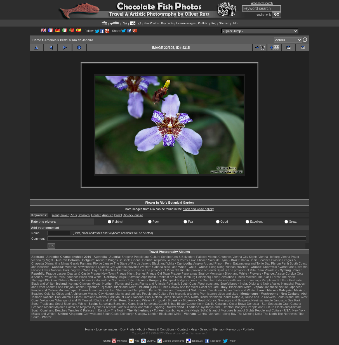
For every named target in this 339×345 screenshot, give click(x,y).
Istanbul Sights (244, 310)
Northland (215, 297)
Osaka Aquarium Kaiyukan (97, 290)
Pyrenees (71, 277)
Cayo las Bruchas (104, 270)
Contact (182, 329)
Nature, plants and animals (123, 293)
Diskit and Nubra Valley (265, 283)
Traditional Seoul (51, 303)
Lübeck (240, 277)
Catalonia (221, 303)
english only (263, 14)
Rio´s (73, 215)
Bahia (245, 260)
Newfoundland (87, 266)
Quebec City (106, 266)
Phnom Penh (280, 263)
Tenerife (111, 307)
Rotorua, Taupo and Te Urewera (254, 297)
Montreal (71, 266)
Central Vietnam (208, 313)
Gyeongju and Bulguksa (234, 300)
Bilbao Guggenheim (190, 303)
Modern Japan (68, 290)
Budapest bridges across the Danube (188, 280)
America (50, 40)
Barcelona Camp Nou (128, 303)
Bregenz (127, 256)
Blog (213, 23)
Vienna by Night (42, 260)
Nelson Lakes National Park (171, 297)
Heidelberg (203, 277)
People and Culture (147, 256)
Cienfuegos (125, 270)
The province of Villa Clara (246, 270)
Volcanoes (47, 300)
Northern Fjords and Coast (120, 283)
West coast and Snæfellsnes (217, 283)
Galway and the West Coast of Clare (194, 287)
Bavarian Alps (137, 277)
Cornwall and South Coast (101, 313)
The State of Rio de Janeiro (132, 263)
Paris (61, 277)
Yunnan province (236, 266)
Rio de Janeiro (82, 40)
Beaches (37, 293)
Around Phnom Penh (218, 263)
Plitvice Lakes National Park (50, 270)
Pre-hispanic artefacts (184, 293)
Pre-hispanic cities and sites (219, 293)
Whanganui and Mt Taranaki (74, 300)
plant (55, 215)
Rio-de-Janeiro (133, 215)
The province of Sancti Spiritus (206, 270)
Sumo (203, 290)
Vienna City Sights (245, 256)
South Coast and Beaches (49, 310)
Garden (96, 215)
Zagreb (75, 270)
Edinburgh (127, 313)
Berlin (152, 277)
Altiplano (160, 260)
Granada (37, 307)
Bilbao (172, 303)
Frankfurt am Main (169, 277)
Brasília (276, 260)
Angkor (198, 263)
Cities (78, 297)
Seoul (35, 303)
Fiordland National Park (99, 297)
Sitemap (224, 23)
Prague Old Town (158, 273)
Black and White (163, 263)
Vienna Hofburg (269, 256)
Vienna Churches (220, 256)
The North (288, 277)
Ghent (135, 260)
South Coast (188, 283)
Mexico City (96, 293)
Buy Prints (127, 329)
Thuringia (37, 280)
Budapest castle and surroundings (238, 280)
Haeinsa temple (262, 300)
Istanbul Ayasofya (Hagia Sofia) (186, 310)
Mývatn (96, 283)
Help (234, 23)
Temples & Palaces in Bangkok (89, 310)
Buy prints (167, 23)
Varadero (271, 270)
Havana (138, 270)
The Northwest (287, 313)
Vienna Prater (290, 256)
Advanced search (262, 3)
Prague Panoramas (184, 273)
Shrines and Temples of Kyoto (136, 290)
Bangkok (241, 307)
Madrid (49, 307)
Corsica (291, 273)
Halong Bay (228, 313)
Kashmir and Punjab (60, 287)
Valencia (123, 307)
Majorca (60, 307)
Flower (64, 215)
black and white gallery (198, 209)
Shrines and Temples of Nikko (178, 290)
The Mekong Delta (249, 313)
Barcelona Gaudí (155, 303)
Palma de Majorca (78, 307)
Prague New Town (103, 273)
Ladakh (79, 287)
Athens (86, 280)
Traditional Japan (220, 290)
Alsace (280, 273)
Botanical (84, 215)
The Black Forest (269, 277)
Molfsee (251, 277)
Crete (130, 280)
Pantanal (86, 263)
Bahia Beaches (260, 260)
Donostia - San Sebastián (264, 303)
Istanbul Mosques (221, 310)
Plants (227, 297)
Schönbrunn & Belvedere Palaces (184, 256)
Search (204, 329)
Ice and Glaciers (80, 283)
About (141, 329)
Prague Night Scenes (130, 273)
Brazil (64, 40)
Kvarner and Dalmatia (292, 266)
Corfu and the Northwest (109, 280)
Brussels (124, 260)
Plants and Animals (152, 283)
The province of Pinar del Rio (165, 270)
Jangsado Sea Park (287, 300)
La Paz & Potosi (178, 260)
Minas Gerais (70, 263)
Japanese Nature (276, 287)
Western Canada (151, 266)
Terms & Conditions (161, 329)
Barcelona (106, 303)
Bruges (113, 260)
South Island (285, 297)
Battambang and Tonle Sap (251, 263)
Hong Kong (216, 266)
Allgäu (123, 277)
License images (186, 23)
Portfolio (203, 23)
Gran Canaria (291, 303)
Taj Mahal (106, 287)
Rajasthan (92, 287)
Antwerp (101, 260)
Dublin (163, 287)
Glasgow (141, 313)
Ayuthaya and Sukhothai (217, 307)
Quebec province (127, 266)
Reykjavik (173, 283)
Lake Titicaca (198, 260)
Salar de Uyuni (218, 260)
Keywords (233, 329)
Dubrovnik (270, 266)
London (153, 313)
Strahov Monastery (211, 273)
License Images (106, 329)
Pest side (295, 280)
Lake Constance (223, 277)
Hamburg (189, 277)
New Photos (151, 23)
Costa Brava (237, 303)
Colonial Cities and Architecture (65, 293)
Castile (210, 303)
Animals (67, 297)
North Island (199, 297)
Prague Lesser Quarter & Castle (68, 273)
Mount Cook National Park (133, 297)
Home (36, 40)
